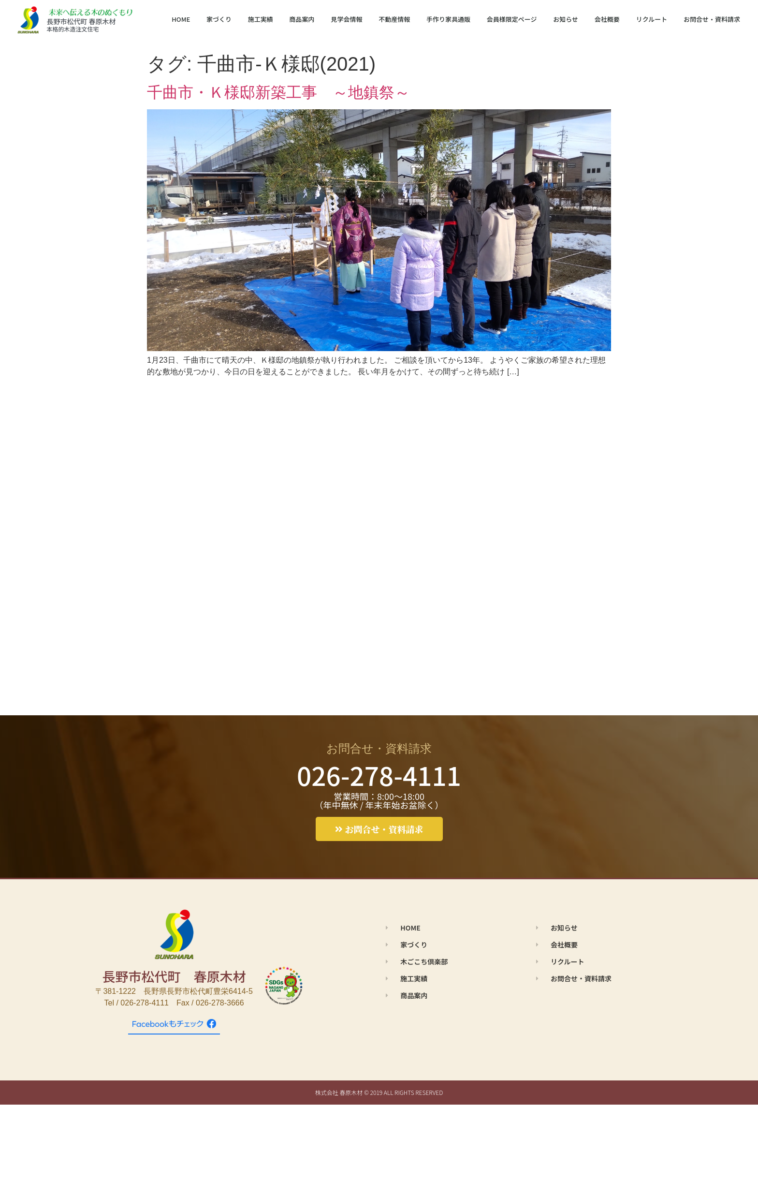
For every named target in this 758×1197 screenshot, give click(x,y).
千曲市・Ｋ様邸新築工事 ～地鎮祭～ (278, 92)
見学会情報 (346, 19)
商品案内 (302, 19)
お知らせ (565, 19)
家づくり (219, 19)
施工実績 (260, 19)
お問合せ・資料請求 (712, 19)
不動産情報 (394, 19)
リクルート (652, 19)
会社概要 (607, 19)
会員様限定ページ (512, 19)
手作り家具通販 (448, 19)
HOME (181, 19)
